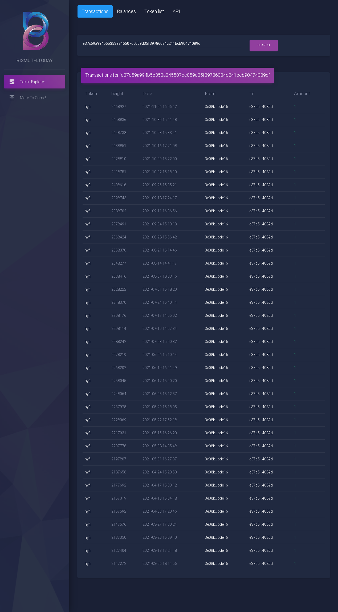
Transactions (95, 11)
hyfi (88, 106)
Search (264, 45)
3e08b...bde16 (216, 106)
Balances (126, 11)
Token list (154, 11)
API (176, 11)
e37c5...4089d (261, 106)
